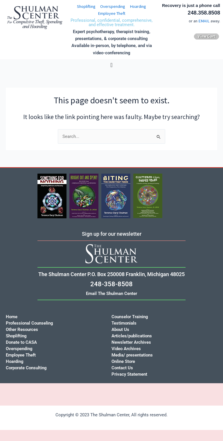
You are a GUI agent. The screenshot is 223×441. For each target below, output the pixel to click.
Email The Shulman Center (111, 293)
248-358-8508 (111, 284)
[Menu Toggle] (111, 65)
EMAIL (204, 21)
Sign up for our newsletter (111, 234)
